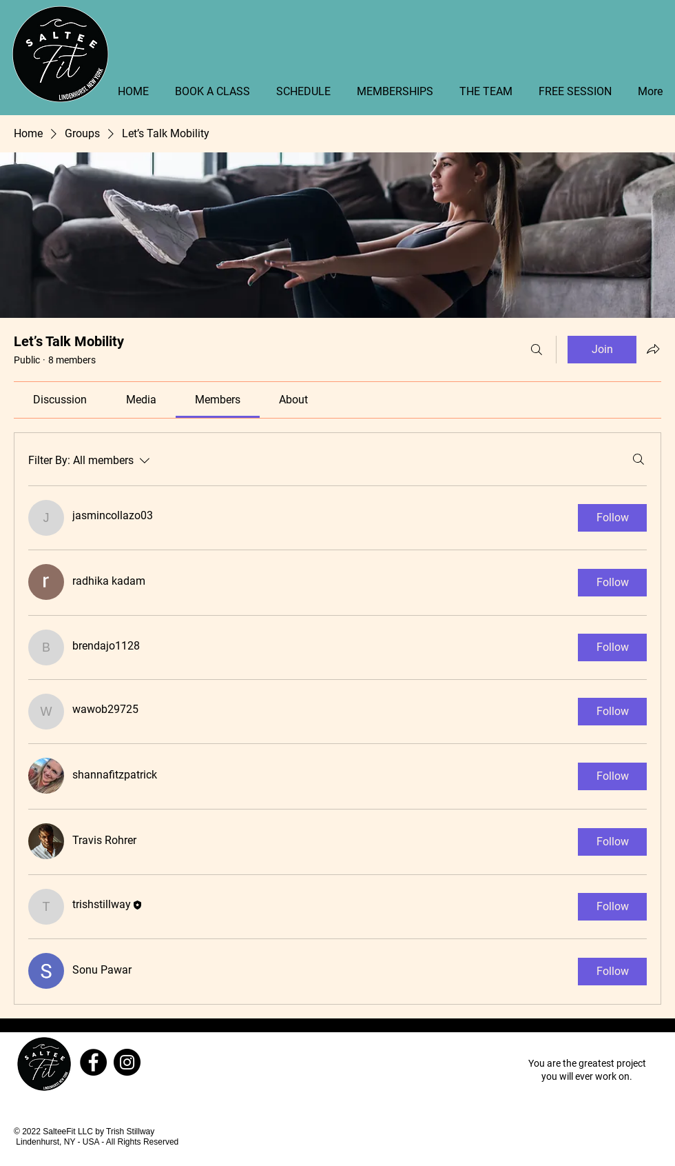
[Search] (536, 349)
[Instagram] (127, 1062)
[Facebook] (93, 1062)
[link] (60, 399)
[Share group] (653, 349)
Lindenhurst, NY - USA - (61, 1142)
